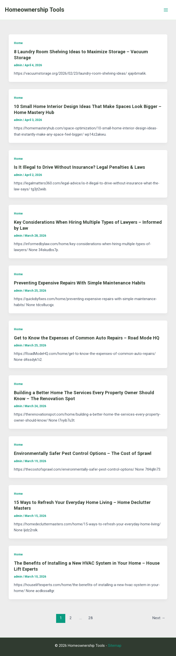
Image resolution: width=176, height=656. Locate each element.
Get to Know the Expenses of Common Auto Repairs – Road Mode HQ (86, 337)
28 (90, 618)
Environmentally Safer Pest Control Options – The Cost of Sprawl (82, 453)
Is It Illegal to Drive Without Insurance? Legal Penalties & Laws (79, 167)
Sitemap (114, 645)
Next (158, 618)
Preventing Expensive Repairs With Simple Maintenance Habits (79, 282)
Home (18, 43)
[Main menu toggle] (166, 10)
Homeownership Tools (34, 9)
